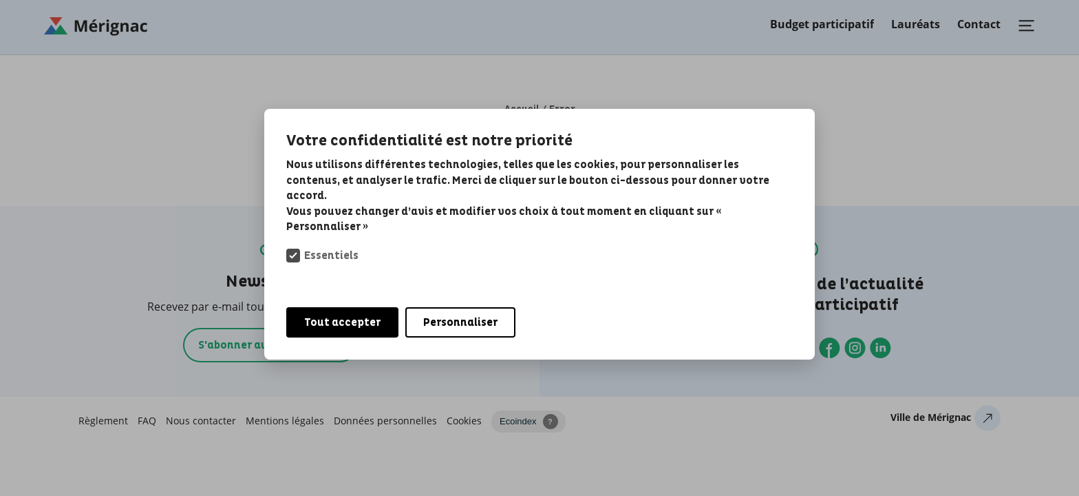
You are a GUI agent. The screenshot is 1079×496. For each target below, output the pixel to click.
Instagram (855, 348)
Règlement (103, 420)
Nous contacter (201, 420)
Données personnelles (385, 420)
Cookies (464, 420)
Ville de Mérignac (930, 417)
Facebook (829, 348)
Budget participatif (822, 24)
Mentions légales (285, 420)
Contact (979, 24)
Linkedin (880, 348)
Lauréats (915, 24)
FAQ (147, 420)
